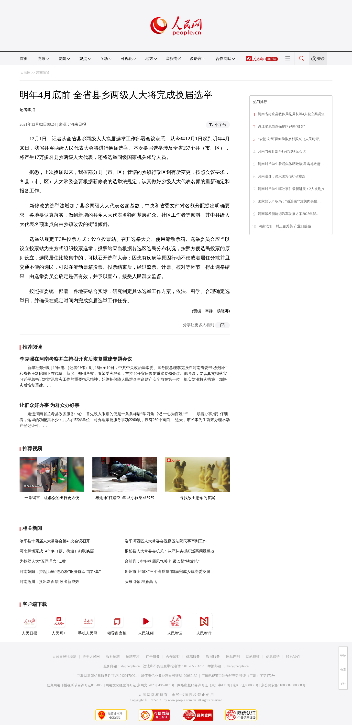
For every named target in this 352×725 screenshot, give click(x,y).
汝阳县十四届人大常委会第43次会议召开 (55, 541)
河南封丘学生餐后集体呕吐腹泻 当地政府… (291, 164)
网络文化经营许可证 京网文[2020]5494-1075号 (140, 685)
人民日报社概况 (64, 656)
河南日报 (78, 124)
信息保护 (273, 656)
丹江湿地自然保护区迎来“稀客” (281, 126)
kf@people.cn (130, 666)
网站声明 (233, 656)
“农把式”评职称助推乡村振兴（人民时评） (290, 139)
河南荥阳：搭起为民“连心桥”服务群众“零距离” (60, 571)
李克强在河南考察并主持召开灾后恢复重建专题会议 (76, 359)
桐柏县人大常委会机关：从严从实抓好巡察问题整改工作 (173, 551)
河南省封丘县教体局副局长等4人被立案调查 (291, 114)
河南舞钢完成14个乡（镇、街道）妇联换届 (57, 551)
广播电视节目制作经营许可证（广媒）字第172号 (238, 676)
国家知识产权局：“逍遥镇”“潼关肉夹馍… (289, 201)
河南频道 (43, 73)
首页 (24, 58)
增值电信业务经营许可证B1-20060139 (169, 676)
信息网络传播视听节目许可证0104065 (75, 685)
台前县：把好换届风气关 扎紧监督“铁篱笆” (162, 561)
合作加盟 (173, 656)
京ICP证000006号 (246, 685)
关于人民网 (91, 656)
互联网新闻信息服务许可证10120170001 (107, 676)
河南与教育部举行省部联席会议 (282, 151)
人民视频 (145, 624)
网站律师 (253, 656)
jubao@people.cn (237, 666)
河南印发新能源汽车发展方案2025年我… (288, 214)
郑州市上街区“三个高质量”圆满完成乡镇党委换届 (167, 571)
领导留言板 (117, 624)
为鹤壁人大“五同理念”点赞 (43, 561)
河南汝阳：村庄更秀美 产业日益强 (285, 226)
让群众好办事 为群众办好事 (49, 405)
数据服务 (213, 656)
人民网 (25, 73)
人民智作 (204, 624)
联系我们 (293, 656)
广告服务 (153, 656)
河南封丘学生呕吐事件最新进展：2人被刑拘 (291, 189)
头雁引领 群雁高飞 (141, 582)
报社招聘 (113, 656)
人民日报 (29, 624)
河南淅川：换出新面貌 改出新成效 (49, 582)
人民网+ (58, 624)
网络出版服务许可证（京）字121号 (203, 685)
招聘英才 (133, 656)
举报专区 (174, 58)
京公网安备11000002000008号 (283, 685)
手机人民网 (88, 624)
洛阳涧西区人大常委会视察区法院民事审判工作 (166, 541)
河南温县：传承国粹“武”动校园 (282, 176)
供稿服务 (193, 656)
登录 (321, 58)
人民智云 (175, 624)
